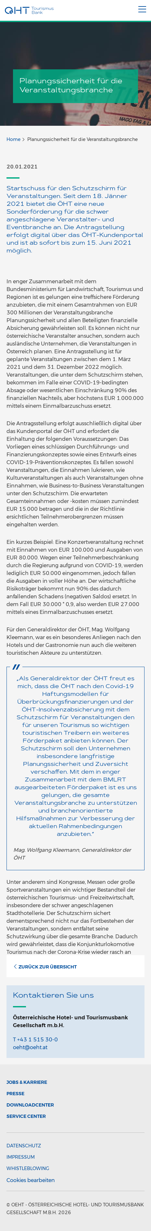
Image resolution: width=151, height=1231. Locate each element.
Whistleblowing (27, 1168)
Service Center (26, 1116)
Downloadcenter (30, 1105)
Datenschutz (23, 1146)
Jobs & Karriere (26, 1082)
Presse (15, 1093)
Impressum (20, 1157)
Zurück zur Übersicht (45, 967)
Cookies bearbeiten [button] (30, 1180)
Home (13, 139)
